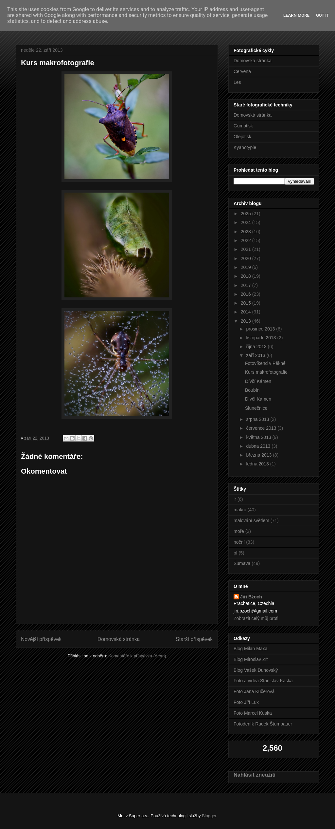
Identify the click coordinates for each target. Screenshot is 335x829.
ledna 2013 (258, 463)
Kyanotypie (245, 147)
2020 (246, 258)
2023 (246, 231)
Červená (242, 71)
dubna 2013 (259, 446)
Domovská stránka (118, 639)
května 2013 (259, 437)
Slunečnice (256, 408)
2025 (246, 213)
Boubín (252, 390)
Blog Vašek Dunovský (256, 670)
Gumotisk (243, 125)
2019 (246, 267)
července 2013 (261, 428)
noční (239, 542)
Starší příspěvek (194, 639)
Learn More (296, 15)
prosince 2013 (261, 328)
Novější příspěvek (41, 639)
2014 (246, 311)
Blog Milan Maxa (251, 648)
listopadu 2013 (261, 337)
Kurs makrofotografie (266, 372)
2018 (246, 276)
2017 (246, 285)
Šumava (242, 563)
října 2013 (257, 346)
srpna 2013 (258, 419)
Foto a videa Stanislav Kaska (263, 680)
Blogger (209, 815)
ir (235, 499)
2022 (246, 240)
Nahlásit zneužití (254, 775)
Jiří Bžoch (251, 596)
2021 (246, 249)
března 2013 (259, 455)
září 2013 (256, 355)
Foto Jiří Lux (246, 702)
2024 (246, 222)
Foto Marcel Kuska (253, 713)
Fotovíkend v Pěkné (265, 363)
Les (237, 82)
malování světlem (251, 520)
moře (239, 531)
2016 (246, 294)
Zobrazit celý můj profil (256, 618)
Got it (322, 15)
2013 (246, 321)
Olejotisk (242, 136)
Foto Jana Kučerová (254, 691)
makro (240, 509)
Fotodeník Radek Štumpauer (263, 723)
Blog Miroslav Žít (251, 659)
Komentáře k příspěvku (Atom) (137, 655)
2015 (246, 303)
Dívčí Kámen (258, 381)
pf (236, 553)
